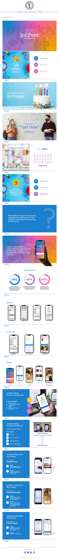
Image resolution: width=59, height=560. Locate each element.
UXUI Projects (9, 17)
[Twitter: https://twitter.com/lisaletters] (34, 552)
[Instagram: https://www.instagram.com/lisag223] (28, 552)
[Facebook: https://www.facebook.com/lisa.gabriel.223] (25, 552)
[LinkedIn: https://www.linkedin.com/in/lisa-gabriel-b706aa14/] (31, 552)
